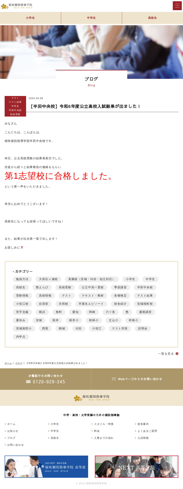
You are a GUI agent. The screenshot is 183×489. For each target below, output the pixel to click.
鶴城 (63, 328)
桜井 (56, 320)
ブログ (11, 437)
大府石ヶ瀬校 (48, 279)
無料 (59, 311)
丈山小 (115, 320)
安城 (39, 320)
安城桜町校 (147, 303)
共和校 (64, 303)
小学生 (30, 18)
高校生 (21, 287)
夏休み (21, 320)
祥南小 (135, 320)
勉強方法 (22, 279)
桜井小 (75, 320)
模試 (42, 311)
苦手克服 (22, 311)
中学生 (91, 18)
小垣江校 (22, 303)
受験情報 (22, 295)
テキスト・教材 (94, 295)
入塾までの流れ (104, 437)
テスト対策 (122, 328)
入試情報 (143, 437)
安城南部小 (24, 328)
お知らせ (12, 430)
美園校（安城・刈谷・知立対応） (92, 279)
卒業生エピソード (92, 303)
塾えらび (42, 287)
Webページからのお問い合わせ (140, 379)
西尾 (46, 328)
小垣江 (98, 328)
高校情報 (45, 295)
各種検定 (122, 295)
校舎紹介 (122, 303)
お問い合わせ (15, 444)
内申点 (21, 336)
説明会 (145, 328)
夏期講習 (148, 311)
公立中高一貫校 (94, 287)
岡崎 (94, 311)
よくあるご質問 (147, 430)
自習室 (44, 303)
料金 (97, 430)
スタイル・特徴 (104, 424)
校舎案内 (143, 424)
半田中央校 (15, 110)
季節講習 (122, 287)
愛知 (76, 311)
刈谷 (80, 328)
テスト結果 (15, 102)
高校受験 (15, 114)
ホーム (11, 424)
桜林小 (95, 320)
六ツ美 (112, 311)
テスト (15, 98)
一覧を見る (166, 353)
